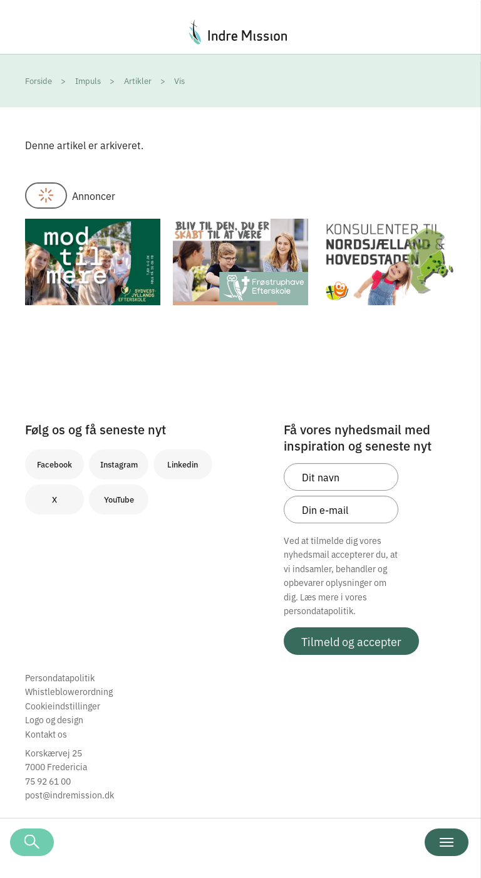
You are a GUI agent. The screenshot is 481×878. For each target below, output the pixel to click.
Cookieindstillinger (62, 705)
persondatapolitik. (320, 610)
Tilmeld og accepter (351, 641)
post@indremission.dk (69, 794)
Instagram (119, 464)
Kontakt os (46, 734)
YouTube (119, 499)
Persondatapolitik (60, 677)
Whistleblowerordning (69, 691)
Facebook (54, 464)
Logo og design (54, 719)
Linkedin (182, 464)
